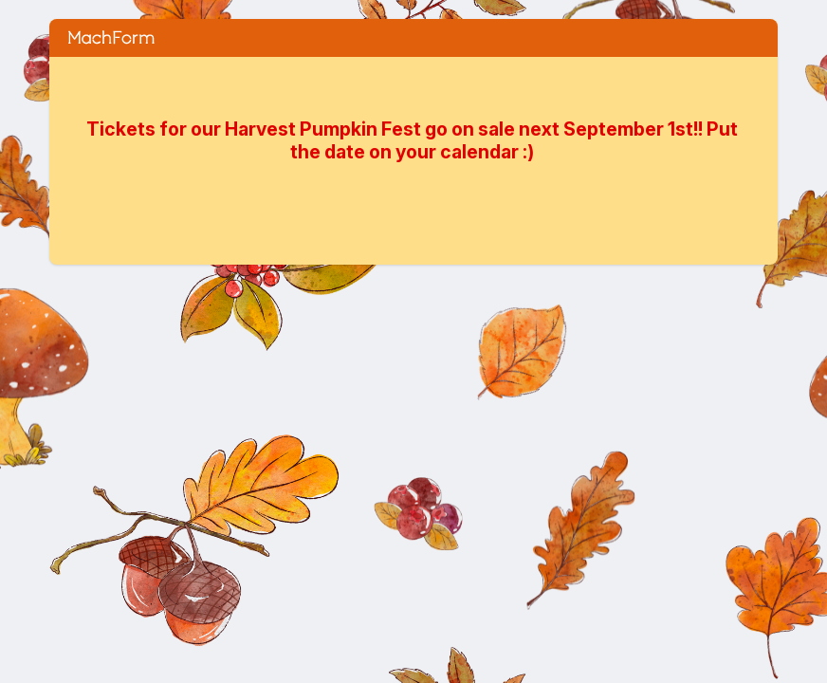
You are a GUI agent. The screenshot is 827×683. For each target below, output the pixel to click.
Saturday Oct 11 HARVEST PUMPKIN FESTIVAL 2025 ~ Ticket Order (413, 38)
